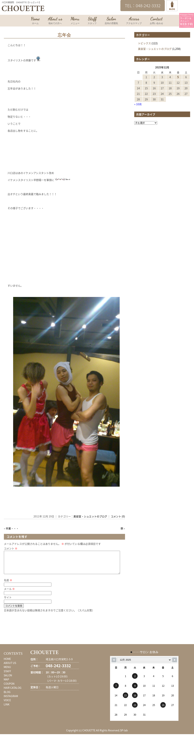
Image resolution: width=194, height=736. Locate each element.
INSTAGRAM (11, 700)
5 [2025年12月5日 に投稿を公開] (178, 77)
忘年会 (64, 35)
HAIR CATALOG (12, 692)
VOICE (7, 704)
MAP (6, 684)
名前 (8, 584)
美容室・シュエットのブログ (90, 516)
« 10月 (138, 104)
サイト (8, 602)
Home (35, 21)
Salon (111, 21)
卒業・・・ (12, 528)
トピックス (144, 43)
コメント (10, 548)
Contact (156, 21)
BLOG (7, 696)
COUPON (9, 688)
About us (55, 21)
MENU (7, 671)
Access (134, 21)
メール (9, 593)
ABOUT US (10, 667)
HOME (7, 663)
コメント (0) (118, 516)
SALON (8, 680)
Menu (75, 21)
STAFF (7, 675)
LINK (6, 709)
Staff (92, 21)
